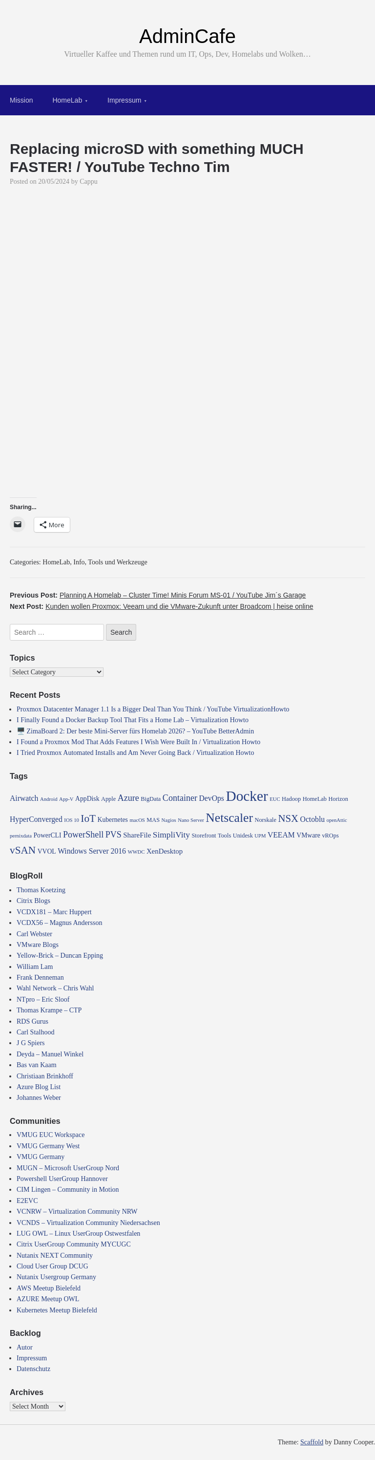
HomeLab (67, 100)
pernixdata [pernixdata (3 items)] (21, 835)
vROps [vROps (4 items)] (330, 835)
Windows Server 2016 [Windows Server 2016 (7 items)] (92, 851)
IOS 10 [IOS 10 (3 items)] (71, 820)
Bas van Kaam (37, 1065)
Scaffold (311, 1442)
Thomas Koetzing (41, 890)
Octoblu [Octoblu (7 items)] (312, 819)
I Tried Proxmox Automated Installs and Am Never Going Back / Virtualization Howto (135, 752)
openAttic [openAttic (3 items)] (337, 820)
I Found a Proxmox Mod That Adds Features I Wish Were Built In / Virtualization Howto (138, 742)
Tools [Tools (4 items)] (224, 835)
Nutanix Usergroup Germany (56, 1277)
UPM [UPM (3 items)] (260, 835)
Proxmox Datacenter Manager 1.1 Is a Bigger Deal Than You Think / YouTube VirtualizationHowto (153, 709)
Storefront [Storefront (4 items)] (204, 835)
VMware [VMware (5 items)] (308, 835)
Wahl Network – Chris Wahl (55, 988)
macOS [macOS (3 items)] (137, 820)
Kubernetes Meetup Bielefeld (57, 1310)
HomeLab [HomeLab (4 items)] (315, 798)
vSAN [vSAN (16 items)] (23, 850)
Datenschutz (33, 1369)
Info (78, 562)
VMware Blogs (38, 944)
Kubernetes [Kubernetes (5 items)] (113, 819)
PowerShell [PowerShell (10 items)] (83, 834)
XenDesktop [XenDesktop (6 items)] (164, 851)
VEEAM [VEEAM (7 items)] (281, 835)
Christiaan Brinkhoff (45, 1076)
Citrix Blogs (33, 900)
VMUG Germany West (48, 1146)
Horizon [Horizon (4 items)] (338, 798)
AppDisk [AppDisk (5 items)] (87, 798)
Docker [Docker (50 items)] (247, 796)
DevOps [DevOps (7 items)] (211, 798)
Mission (21, 100)
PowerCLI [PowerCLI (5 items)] (47, 835)
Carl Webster (34, 934)
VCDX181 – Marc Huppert (54, 912)
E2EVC (27, 1200)
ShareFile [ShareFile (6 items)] (137, 835)
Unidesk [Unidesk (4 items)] (243, 835)
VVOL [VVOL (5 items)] (47, 851)
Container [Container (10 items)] (180, 798)
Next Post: (161, 606)
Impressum (124, 100)
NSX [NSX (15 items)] (288, 818)
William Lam (35, 966)
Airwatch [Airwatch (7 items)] (24, 798)
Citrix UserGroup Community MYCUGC (74, 1244)
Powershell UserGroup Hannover (62, 1178)
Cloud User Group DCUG (52, 1266)
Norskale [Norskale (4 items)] (266, 819)
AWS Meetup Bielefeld (49, 1288)
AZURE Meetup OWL (48, 1299)
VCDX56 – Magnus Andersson (59, 922)
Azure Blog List (39, 1087)
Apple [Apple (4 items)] (108, 798)
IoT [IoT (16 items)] (88, 818)
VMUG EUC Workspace (50, 1134)
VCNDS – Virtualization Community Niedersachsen (88, 1222)
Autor (25, 1347)
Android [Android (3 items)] (49, 799)
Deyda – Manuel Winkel (50, 1054)
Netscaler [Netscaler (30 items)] (229, 818)
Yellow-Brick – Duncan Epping (60, 955)
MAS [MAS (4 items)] (153, 819)
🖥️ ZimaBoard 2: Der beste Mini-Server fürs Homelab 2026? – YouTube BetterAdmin (135, 731)
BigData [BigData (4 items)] (151, 798)
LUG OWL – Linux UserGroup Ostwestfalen (78, 1233)
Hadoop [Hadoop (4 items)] (291, 798)
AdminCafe (187, 36)
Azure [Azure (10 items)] (128, 798)
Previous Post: (158, 595)
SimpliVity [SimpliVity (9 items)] (171, 834)
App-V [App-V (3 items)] (66, 799)
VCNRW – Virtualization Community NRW (77, 1211)
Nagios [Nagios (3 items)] (169, 820)
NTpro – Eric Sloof (43, 999)
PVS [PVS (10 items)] (113, 834)
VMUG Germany (40, 1156)
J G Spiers (31, 1043)
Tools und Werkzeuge (117, 562)
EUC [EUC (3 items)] (275, 799)
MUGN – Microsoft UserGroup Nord (68, 1168)
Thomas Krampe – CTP (49, 1010)
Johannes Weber (39, 1097)
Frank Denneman (40, 977)
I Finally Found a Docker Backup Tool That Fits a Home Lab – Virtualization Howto (133, 720)
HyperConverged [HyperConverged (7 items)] (36, 819)
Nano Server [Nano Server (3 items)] (191, 820)
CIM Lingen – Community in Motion (68, 1189)
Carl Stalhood (35, 1032)
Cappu (89, 181)
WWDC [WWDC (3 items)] (136, 852)
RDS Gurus (32, 1021)
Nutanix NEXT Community (55, 1255)
